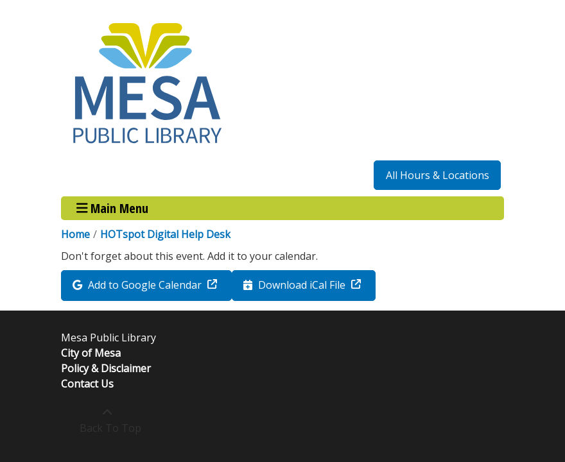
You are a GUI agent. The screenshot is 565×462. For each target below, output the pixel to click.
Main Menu (112, 208)
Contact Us (87, 384)
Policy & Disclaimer (106, 368)
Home (75, 234)
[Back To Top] (107, 420)
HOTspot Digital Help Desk (165, 234)
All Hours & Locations (437, 175)
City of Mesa (91, 353)
